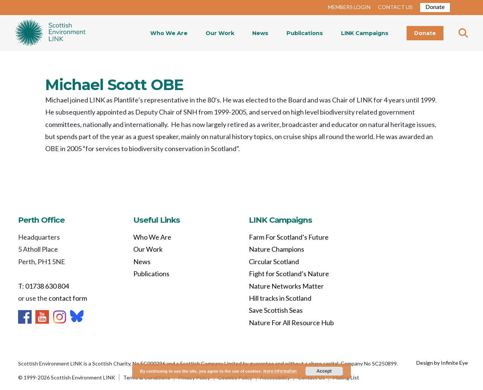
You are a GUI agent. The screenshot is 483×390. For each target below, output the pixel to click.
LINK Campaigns (365, 33)
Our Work (220, 33)
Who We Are (168, 33)
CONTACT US (395, 7)
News (260, 33)
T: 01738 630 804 (43, 286)
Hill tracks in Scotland (280, 298)
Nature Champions (276, 249)
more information (280, 371)
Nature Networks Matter (286, 286)
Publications (304, 33)
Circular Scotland (274, 261)
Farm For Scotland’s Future (289, 237)
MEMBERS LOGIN (349, 7)
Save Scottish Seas (276, 310)
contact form (68, 298)
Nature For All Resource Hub (291, 322)
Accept (324, 371)
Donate (435, 6)
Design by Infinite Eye (442, 362)
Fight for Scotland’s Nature (289, 273)
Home (50, 33)
